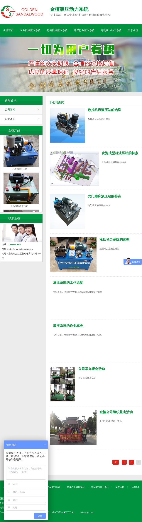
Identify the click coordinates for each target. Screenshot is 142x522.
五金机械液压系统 (30, 30)
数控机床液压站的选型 (104, 110)
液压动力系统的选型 (114, 239)
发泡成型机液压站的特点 (120, 153)
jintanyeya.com (87, 512)
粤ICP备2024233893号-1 (63, 512)
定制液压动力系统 (111, 30)
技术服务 (135, 487)
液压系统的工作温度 (68, 282)
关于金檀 (133, 30)
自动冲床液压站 (19, 170)
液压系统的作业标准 (68, 326)
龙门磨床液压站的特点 (104, 196)
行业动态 (10, 119)
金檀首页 (8, 30)
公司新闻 (10, 109)
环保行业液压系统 (84, 30)
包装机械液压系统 (57, 30)
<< (115, 462)
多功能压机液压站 (19, 207)
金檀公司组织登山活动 (116, 412)
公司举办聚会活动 (91, 369)
